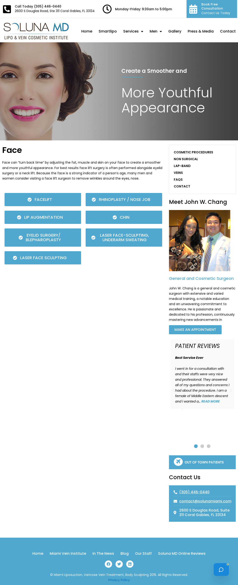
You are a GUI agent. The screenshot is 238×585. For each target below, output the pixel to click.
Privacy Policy (119, 580)
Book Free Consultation (212, 6)
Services (133, 31)
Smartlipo (108, 31)
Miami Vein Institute (68, 553)
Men (156, 31)
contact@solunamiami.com (205, 501)
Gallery (174, 31)
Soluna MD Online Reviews (182, 553)
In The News (103, 553)
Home (86, 31)
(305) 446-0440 (47, 6)
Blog (124, 553)
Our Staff (143, 553)
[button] (173, 390)
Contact (228, 31)
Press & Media (201, 31)
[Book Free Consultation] (193, 9)
